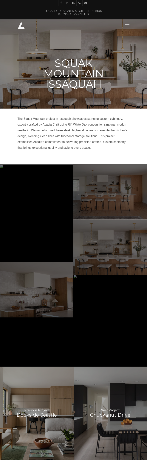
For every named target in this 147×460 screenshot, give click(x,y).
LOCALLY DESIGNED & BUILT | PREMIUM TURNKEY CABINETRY (73, 12)
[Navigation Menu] (127, 25)
